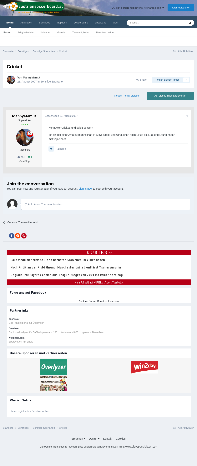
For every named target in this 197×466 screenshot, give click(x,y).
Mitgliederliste (25, 32)
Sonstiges (44, 22)
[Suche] (147, 23)
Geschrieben (61, 115)
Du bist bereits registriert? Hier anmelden (138, 7)
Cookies (121, 438)
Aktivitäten (26, 22)
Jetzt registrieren (181, 7)
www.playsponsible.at (138, 446)
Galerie (61, 32)
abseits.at (100, 22)
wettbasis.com (16, 337)
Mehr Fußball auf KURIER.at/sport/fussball (99, 282)
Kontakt (107, 438)
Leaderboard (81, 22)
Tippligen (62, 22)
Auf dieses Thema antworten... (44, 204)
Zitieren (62, 148)
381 (21, 157)
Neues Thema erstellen (127, 95)
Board (10, 24)
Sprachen (78, 438)
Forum (7, 32)
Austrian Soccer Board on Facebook (99, 301)
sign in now (85, 188)
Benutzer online (105, 32)
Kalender (45, 32)
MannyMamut (31, 77)
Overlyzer (14, 328)
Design (94, 438)
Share (141, 79)
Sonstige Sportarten (52, 81)
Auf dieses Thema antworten (170, 95)
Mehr (115, 22)
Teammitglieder (80, 32)
